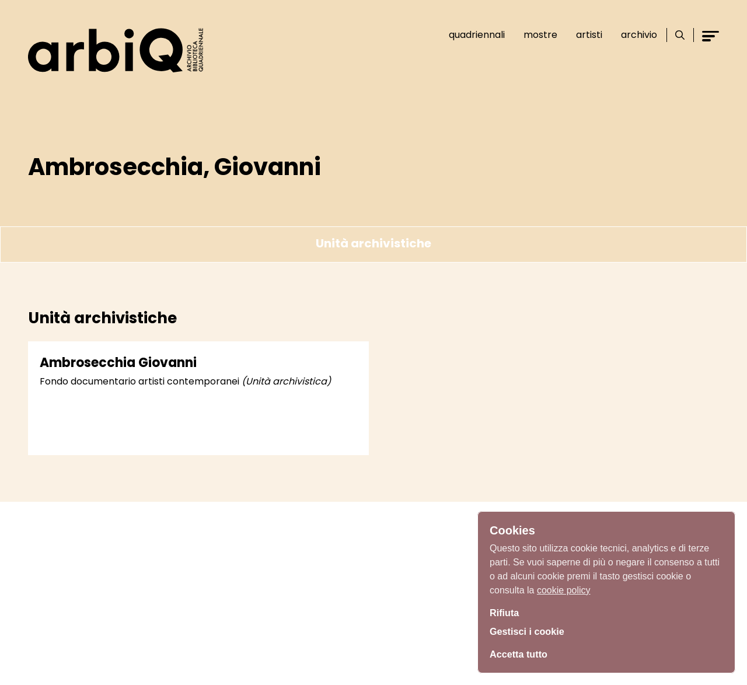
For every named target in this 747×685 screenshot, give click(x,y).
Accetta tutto (522, 653)
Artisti (584, 34)
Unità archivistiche (373, 243)
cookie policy (564, 587)
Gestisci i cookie (531, 631)
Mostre (536, 34)
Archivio (634, 34)
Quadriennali (472, 34)
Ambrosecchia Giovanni (118, 363)
